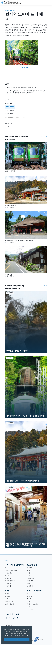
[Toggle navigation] (49, 2)
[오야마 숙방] (26, 262)
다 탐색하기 (8, 586)
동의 (16, 639)
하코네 (7, 599)
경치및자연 (30, 581)
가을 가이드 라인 (10, 581)
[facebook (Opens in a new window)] (6, 618)
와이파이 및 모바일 (32, 604)
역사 (28, 575)
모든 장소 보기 (42, 136)
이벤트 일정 (8, 573)
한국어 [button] (9, 626)
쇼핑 (28, 583)
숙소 (28, 593)
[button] (45, 143)
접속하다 (29, 596)
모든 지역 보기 (9, 604)
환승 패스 (30, 599)
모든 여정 (44, 285)
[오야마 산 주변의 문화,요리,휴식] (26, 322)
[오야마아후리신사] (26, 192)
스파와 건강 (30, 578)
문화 (28, 570)
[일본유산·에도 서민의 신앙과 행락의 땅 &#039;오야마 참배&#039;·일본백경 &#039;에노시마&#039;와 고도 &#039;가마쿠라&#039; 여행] (26, 517)
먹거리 (29, 573)
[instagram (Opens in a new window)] (14, 618)
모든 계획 (30, 609)
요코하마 (7, 593)
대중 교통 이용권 (10, 10)
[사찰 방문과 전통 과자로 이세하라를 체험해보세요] (26, 452)
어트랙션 (29, 568)
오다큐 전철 (26, 68)
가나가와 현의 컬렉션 (11, 570)
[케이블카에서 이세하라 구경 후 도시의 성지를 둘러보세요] (26, 387)
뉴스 (6, 568)
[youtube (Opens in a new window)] (17, 618)
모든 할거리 (30, 586)
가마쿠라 (7, 596)
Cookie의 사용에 (9, 634)
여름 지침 (8, 578)
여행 (28, 601)
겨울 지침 (8, 583)
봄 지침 (7, 575)
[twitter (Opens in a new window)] (10, 618)
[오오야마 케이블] (26, 158)
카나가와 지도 (9, 601)
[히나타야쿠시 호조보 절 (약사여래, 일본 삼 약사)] (26, 227)
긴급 (28, 606)
